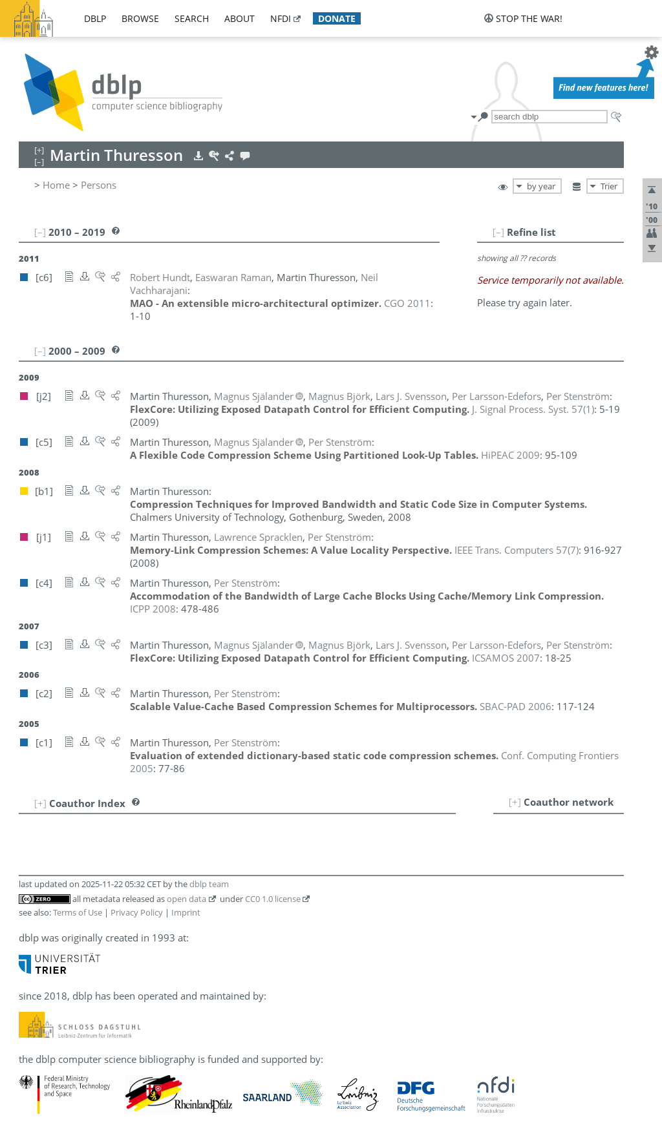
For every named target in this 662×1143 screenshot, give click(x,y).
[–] (498, 231)
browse (140, 18)
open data (186, 899)
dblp (95, 18)
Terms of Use (77, 912)
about (239, 18)
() (533, 409)
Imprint (185, 912)
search (192, 18)
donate (337, 18)
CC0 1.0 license (273, 899)
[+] (515, 801)
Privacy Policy (137, 912)
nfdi (280, 18)
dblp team (209, 884)
